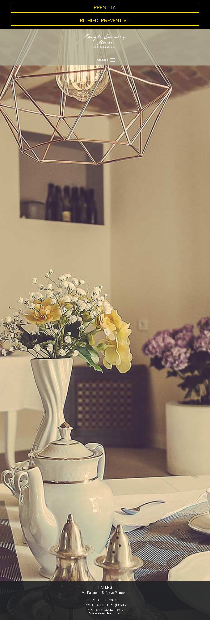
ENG (108, 587)
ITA (100, 587)
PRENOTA (105, 7)
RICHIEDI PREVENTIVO (105, 20)
